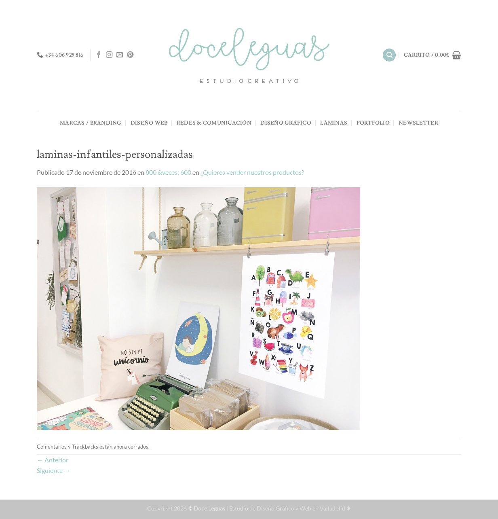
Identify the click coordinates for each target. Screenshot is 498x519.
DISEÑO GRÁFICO (285, 123)
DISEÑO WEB (149, 123)
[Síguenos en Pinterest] (130, 55)
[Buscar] (389, 55)
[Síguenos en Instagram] (109, 55)
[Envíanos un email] (119, 55)
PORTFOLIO (373, 123)
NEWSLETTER (418, 123)
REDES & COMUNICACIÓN (214, 123)
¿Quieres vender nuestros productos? (252, 172)
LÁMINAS (333, 123)
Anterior (52, 460)
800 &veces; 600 (168, 172)
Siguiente (53, 470)
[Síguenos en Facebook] (98, 55)
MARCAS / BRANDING (90, 123)
